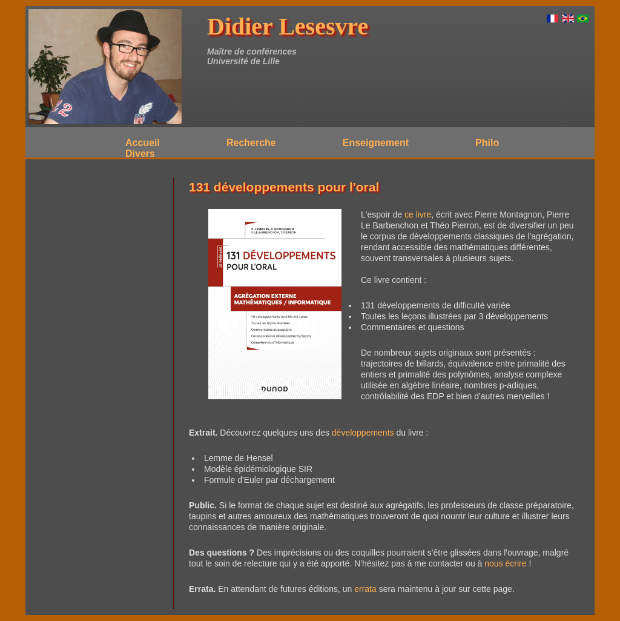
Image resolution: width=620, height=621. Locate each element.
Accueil (142, 143)
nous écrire (505, 563)
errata (365, 589)
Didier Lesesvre (287, 26)
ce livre (417, 214)
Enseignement (376, 143)
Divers (140, 153)
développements (363, 432)
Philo (487, 143)
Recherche (251, 143)
